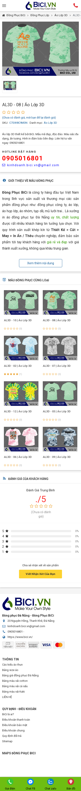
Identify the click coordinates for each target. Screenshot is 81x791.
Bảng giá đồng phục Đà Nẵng (20, 675)
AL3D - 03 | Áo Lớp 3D (57, 411)
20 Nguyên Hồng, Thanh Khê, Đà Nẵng (31, 620)
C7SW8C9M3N (18, 122)
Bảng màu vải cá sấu (15, 686)
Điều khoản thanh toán (16, 719)
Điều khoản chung (13, 730)
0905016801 (22, 158)
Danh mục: (36, 122)
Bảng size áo (10, 670)
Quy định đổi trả (11, 735)
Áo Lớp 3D (61, 15)
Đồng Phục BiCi (15, 15)
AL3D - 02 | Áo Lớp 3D (18, 365)
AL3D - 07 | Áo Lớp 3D (57, 365)
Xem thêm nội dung (40, 263)
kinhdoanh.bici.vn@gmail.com (30, 165)
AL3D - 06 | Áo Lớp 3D (18, 457)
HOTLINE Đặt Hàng (19, 151)
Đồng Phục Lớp (39, 15)
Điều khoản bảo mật (14, 725)
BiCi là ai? (8, 714)
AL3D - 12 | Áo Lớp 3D (18, 411)
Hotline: (75, 5)
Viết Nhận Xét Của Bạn (40, 574)
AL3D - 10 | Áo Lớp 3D (18, 320)
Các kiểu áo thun (12, 664)
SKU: (5, 122)
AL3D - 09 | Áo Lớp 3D (57, 457)
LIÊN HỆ (7, 697)
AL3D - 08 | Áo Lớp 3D (57, 320)
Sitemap (7, 741)
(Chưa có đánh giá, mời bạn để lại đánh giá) (29, 117)
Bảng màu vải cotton (15, 680)
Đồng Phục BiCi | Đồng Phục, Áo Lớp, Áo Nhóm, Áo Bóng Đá (40, 5)
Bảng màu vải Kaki (13, 691)
